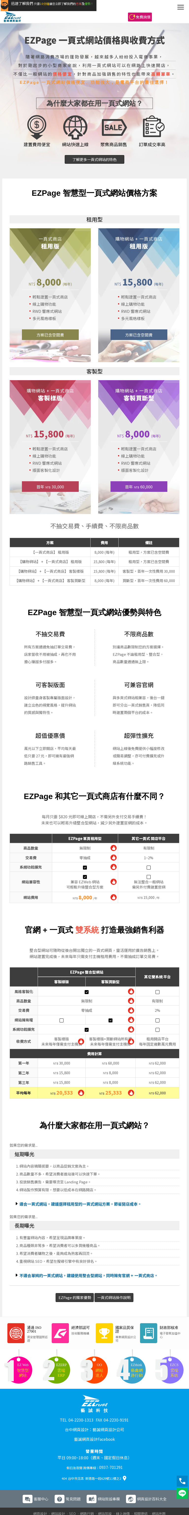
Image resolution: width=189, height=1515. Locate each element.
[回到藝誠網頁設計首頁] (14, 7)
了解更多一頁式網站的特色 (94, 159)
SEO (72, 1497)
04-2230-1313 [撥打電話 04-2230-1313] (81, 1418)
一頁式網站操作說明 (125, 1297)
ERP (115, 1502)
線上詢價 (123, 1497)
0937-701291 (111, 1455)
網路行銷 (87, 1497)
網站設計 (58, 1497)
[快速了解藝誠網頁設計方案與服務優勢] (77, 7)
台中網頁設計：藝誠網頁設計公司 (95, 1424)
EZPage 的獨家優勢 (63, 1297)
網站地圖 (159, 1497)
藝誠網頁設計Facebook (94, 1430)
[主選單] (181, 7)
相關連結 (141, 1497)
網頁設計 (40, 1497)
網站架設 (105, 1497)
